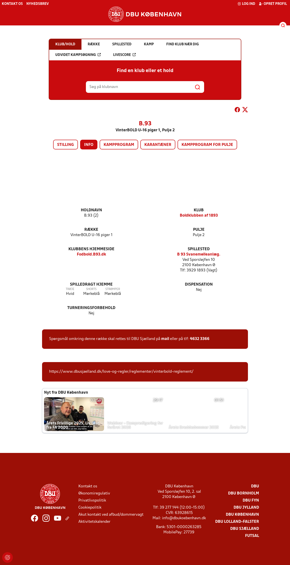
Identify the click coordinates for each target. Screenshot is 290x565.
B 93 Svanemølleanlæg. (198, 254)
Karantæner (157, 145)
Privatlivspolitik (92, 500)
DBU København (242, 515)
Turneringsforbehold (91, 308)
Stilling (65, 145)
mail (165, 339)
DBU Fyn (251, 500)
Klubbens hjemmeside (91, 249)
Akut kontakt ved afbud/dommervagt (110, 515)
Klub (199, 210)
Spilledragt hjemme (91, 284)
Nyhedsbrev (37, 4)
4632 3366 (199, 339)
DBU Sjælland (244, 529)
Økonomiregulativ (94, 493)
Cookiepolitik (89, 508)
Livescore (124, 55)
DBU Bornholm (243, 493)
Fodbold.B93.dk (91, 254)
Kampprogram (119, 145)
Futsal (252, 536)
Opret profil (273, 4)
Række (91, 230)
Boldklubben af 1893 (199, 216)
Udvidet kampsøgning (78, 55)
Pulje (199, 230)
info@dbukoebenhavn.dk (184, 518)
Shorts (91, 289)
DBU (255, 486)
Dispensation (199, 284)
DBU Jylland (246, 508)
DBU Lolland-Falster (237, 522)
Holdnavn (91, 210)
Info (88, 145)
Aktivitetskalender (94, 522)
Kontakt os (12, 4)
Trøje (70, 289)
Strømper (112, 289)
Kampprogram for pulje (207, 145)
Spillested (199, 249)
